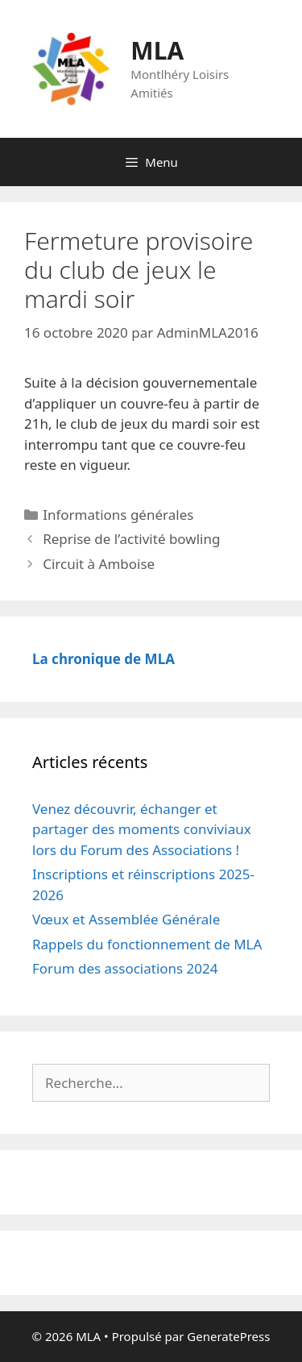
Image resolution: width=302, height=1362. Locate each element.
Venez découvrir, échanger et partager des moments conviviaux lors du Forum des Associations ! (141, 829)
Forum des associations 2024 (125, 968)
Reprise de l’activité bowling (131, 538)
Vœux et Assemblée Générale (126, 919)
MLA (157, 50)
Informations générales (118, 514)
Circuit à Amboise (99, 563)
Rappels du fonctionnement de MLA (147, 944)
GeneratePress (228, 1336)
